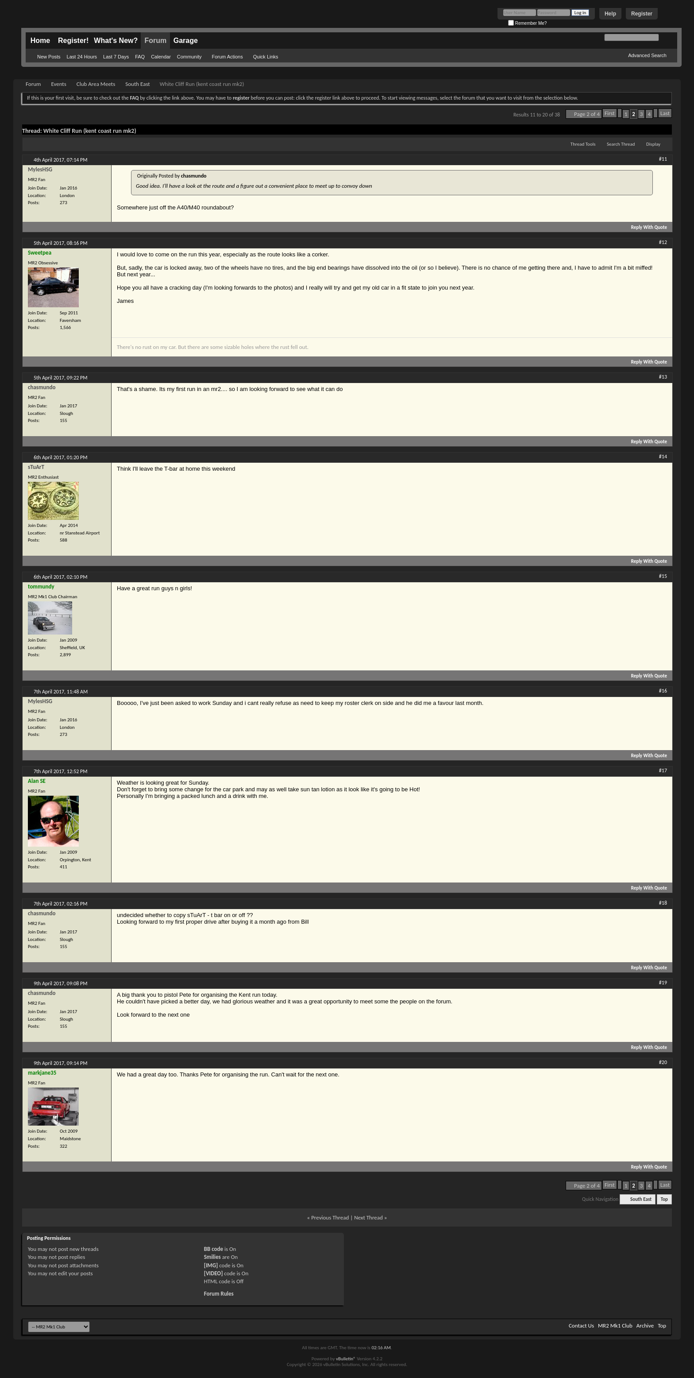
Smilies (212, 1257)
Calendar (161, 56)
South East (137, 84)
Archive (645, 1325)
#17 (663, 770)
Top (664, 1199)
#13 (663, 377)
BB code (213, 1249)
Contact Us (581, 1325)
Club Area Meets (96, 84)
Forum (155, 40)
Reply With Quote (645, 227)
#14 (663, 456)
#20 (663, 1062)
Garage (186, 40)
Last (665, 113)
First (610, 113)
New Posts (49, 56)
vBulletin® (346, 1359)
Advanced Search (647, 55)
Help (610, 14)
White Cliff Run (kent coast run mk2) (89, 131)
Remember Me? (527, 23)
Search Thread (621, 144)
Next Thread (368, 1217)
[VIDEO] (213, 1273)
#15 (663, 576)
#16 (663, 691)
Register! (73, 40)
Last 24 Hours (82, 56)
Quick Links (265, 56)
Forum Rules (219, 1293)
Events (58, 84)
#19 (663, 982)
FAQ (140, 56)
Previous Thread (330, 1217)
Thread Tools (583, 144)
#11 (663, 159)
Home (40, 40)
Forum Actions (227, 56)
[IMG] (211, 1265)
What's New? (116, 40)
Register (641, 14)
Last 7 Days (116, 56)
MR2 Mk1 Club (615, 1325)
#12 (663, 242)
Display (653, 144)
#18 (663, 903)
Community (189, 56)
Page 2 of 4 (587, 114)
